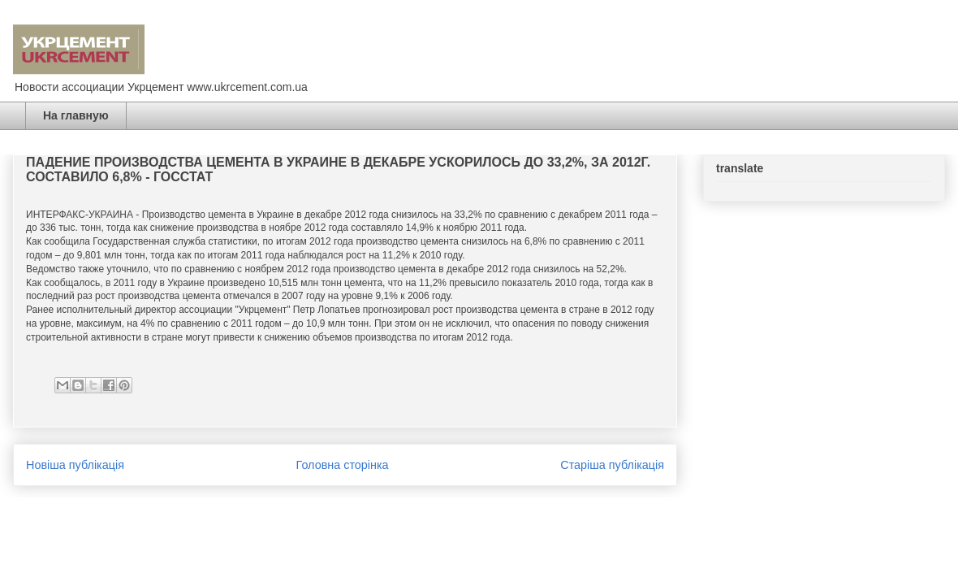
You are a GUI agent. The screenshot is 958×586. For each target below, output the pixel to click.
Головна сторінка (342, 464)
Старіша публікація (612, 464)
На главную (76, 115)
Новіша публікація (75, 464)
